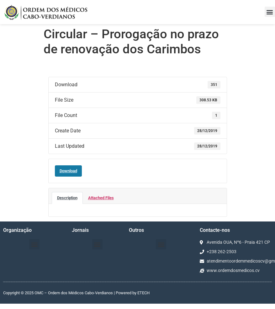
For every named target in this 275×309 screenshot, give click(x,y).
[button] (270, 12)
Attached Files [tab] (101, 197)
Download (68, 170)
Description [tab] (67, 197)
